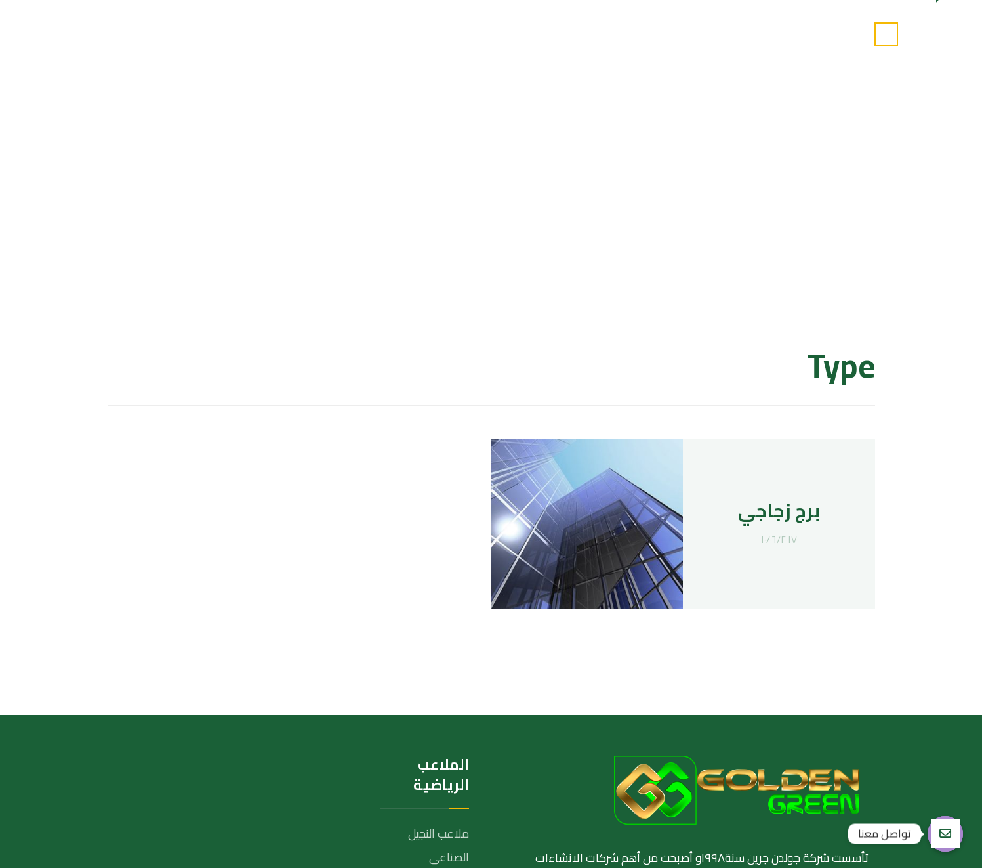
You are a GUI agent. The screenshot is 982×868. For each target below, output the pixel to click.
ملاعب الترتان (438, 708)
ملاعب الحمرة (436, 732)
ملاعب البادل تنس (427, 661)
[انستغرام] (793, 754)
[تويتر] (822, 754)
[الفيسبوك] (852, 754)
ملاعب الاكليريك (431, 684)
